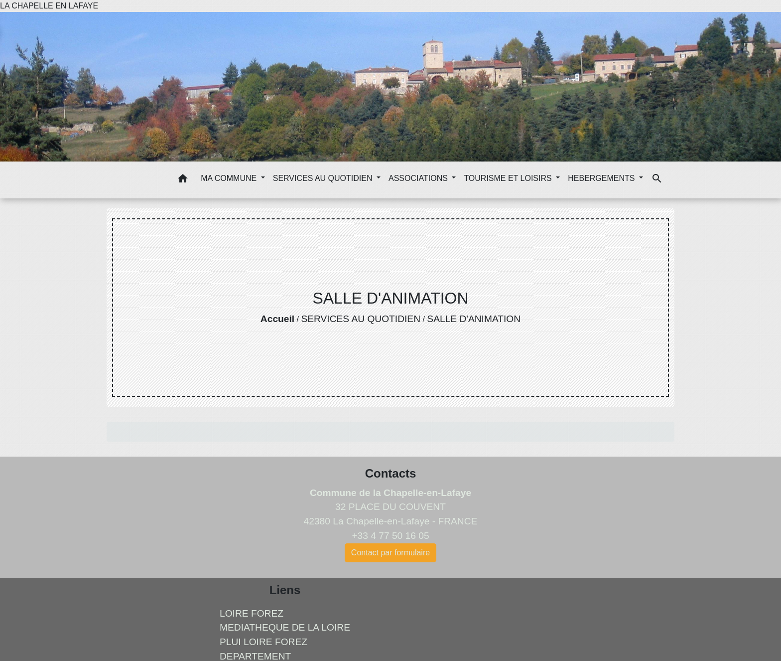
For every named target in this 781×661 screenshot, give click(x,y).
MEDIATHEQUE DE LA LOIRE (285, 627)
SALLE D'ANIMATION (474, 319)
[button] (183, 180)
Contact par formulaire (390, 552)
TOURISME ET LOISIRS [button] (509, 178)
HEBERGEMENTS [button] (602, 178)
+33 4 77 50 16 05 (390, 535)
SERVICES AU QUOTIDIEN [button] (324, 178)
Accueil (277, 319)
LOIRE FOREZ (251, 613)
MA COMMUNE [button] (230, 178)
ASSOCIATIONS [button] (419, 178)
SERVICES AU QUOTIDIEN (360, 319)
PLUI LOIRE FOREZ (263, 642)
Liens (285, 590)
